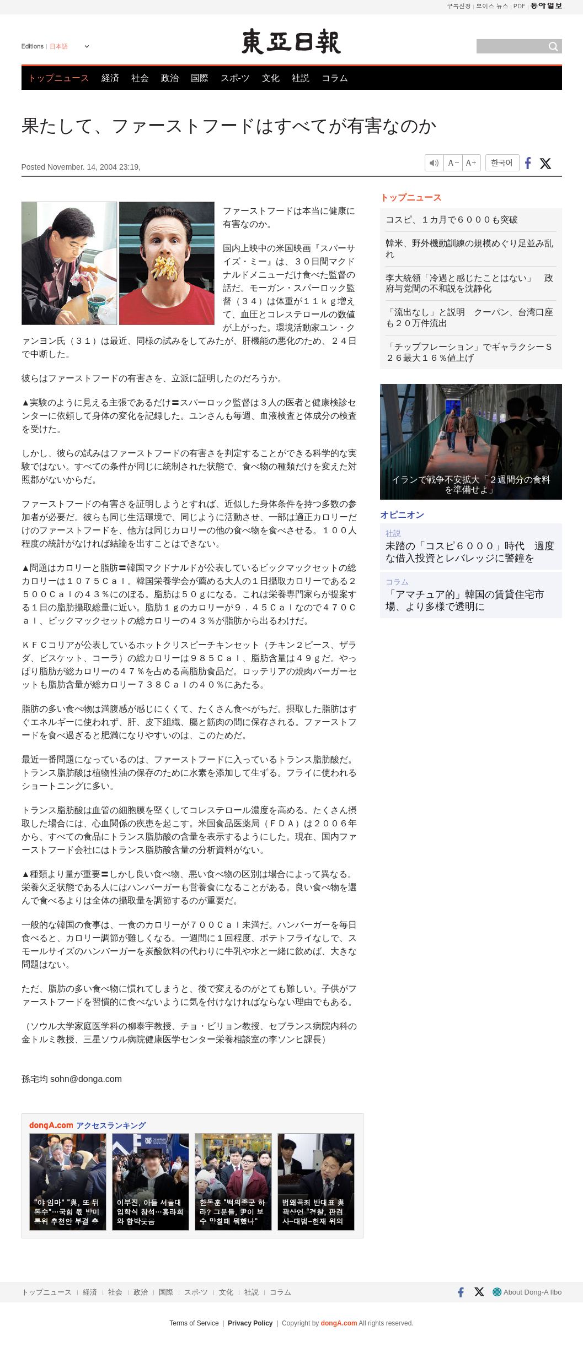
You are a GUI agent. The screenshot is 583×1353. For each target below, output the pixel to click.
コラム (335, 78)
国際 (199, 78)
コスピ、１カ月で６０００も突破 (452, 219)
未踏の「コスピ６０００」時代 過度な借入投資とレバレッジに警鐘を (470, 552)
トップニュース (58, 78)
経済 (110, 78)
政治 (170, 78)
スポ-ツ (235, 78)
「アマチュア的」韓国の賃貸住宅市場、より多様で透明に (465, 600)
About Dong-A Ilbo (527, 1292)
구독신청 (459, 6)
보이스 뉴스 (492, 6)
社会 (140, 78)
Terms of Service (193, 1323)
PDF (520, 6)
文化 (271, 78)
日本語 (59, 46)
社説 (300, 78)
